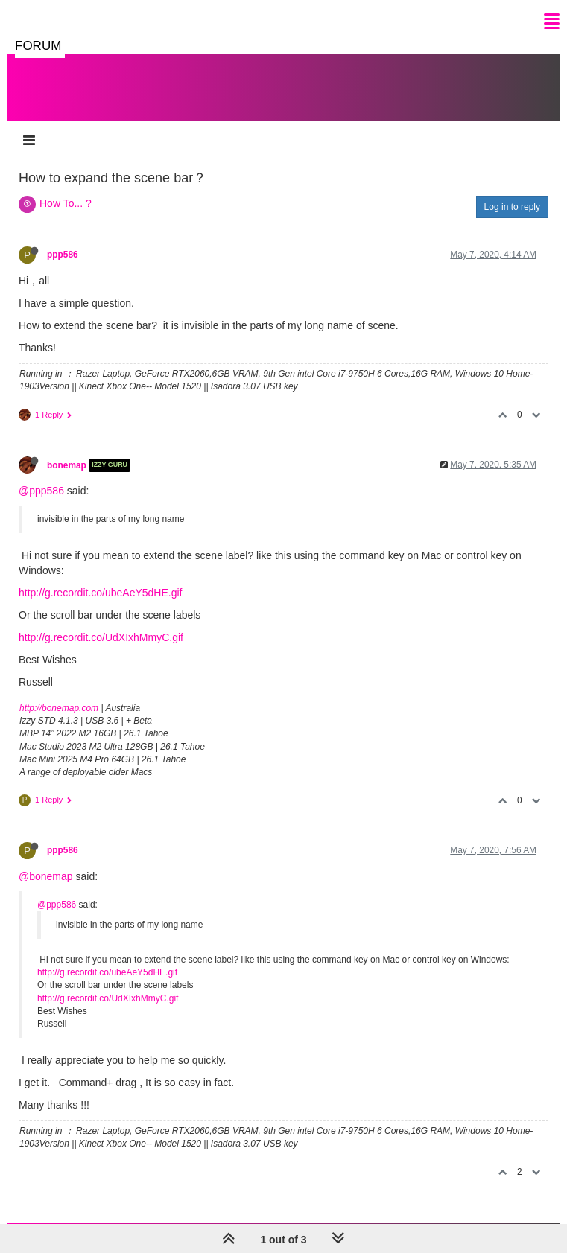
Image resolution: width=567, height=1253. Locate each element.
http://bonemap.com (58, 708)
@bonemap (46, 876)
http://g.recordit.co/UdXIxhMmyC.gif (101, 637)
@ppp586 (41, 491)
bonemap (66, 465)
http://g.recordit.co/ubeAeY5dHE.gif (100, 593)
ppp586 (62, 254)
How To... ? (65, 203)
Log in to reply (512, 207)
